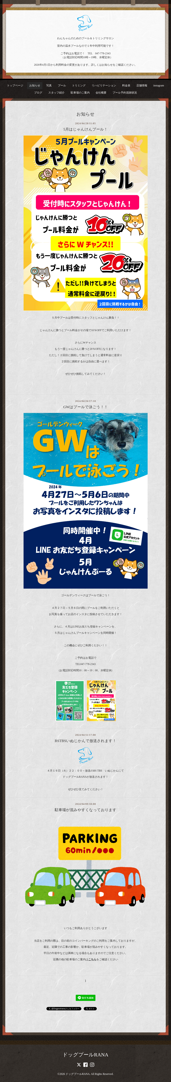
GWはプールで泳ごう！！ (85, 407)
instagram (158, 85)
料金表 (126, 85)
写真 (49, 85)
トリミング (79, 85)
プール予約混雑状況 (125, 92)
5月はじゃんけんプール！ (85, 129)
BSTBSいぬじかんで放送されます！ (85, 741)
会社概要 (101, 92)
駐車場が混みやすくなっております (85, 810)
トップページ (15, 85)
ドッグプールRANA (85, 1054)
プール (62, 85)
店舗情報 (141, 85)
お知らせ (34, 85)
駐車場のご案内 (80, 92)
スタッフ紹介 (56, 92)
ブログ (38, 92)
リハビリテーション (104, 85)
